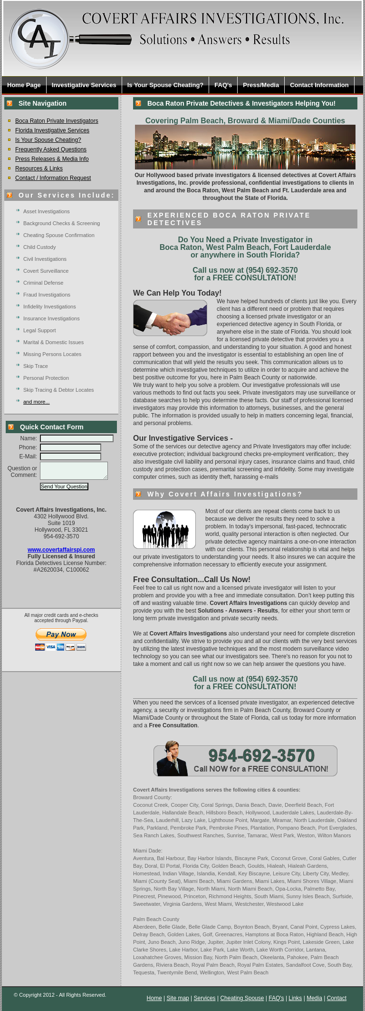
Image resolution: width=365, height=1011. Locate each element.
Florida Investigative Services (52, 130)
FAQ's (223, 85)
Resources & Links (39, 168)
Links (295, 998)
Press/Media (261, 85)
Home (154, 998)
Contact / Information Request (53, 178)
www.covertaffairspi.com (61, 554)
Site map (177, 998)
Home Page (24, 85)
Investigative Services (84, 85)
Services (205, 998)
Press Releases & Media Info (52, 159)
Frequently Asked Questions (50, 149)
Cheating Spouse (242, 998)
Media (314, 998)
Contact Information (319, 85)
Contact (336, 998)
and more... (36, 402)
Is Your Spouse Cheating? (165, 85)
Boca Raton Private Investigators (56, 121)
